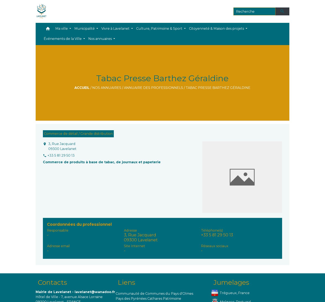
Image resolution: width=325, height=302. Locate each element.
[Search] (254, 11)
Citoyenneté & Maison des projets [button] (217, 29)
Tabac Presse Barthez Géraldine (218, 88)
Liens (126, 282)
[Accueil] (41, 11)
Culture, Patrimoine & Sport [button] (159, 29)
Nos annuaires (106, 88)
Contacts (52, 282)
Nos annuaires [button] (100, 39)
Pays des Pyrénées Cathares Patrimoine (148, 299)
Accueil (82, 88)
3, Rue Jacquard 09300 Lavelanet (62, 146)
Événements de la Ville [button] (63, 39)
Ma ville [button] (62, 29)
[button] (48, 30)
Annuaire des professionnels (153, 88)
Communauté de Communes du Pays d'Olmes (154, 294)
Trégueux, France (230, 293)
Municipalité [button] (85, 29)
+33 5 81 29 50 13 (61, 155)
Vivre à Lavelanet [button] (115, 29)
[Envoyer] (282, 11)
